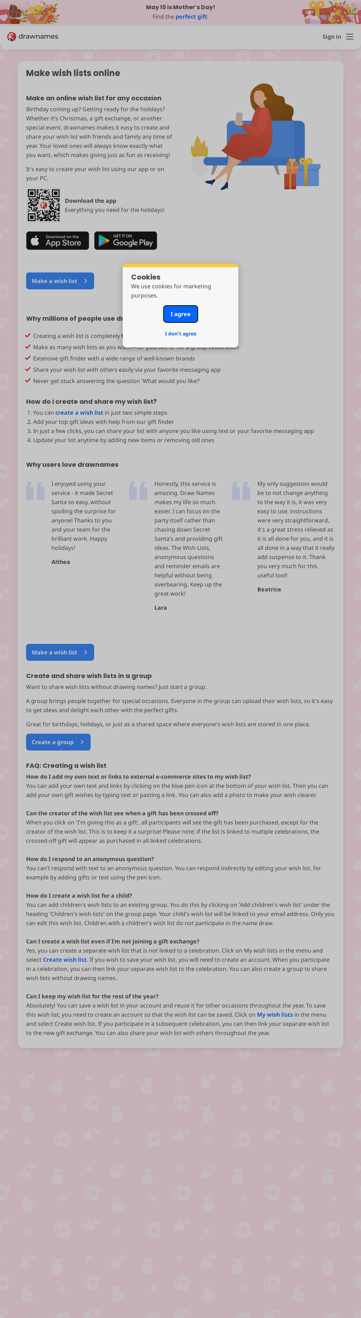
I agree (181, 314)
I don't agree (180, 333)
